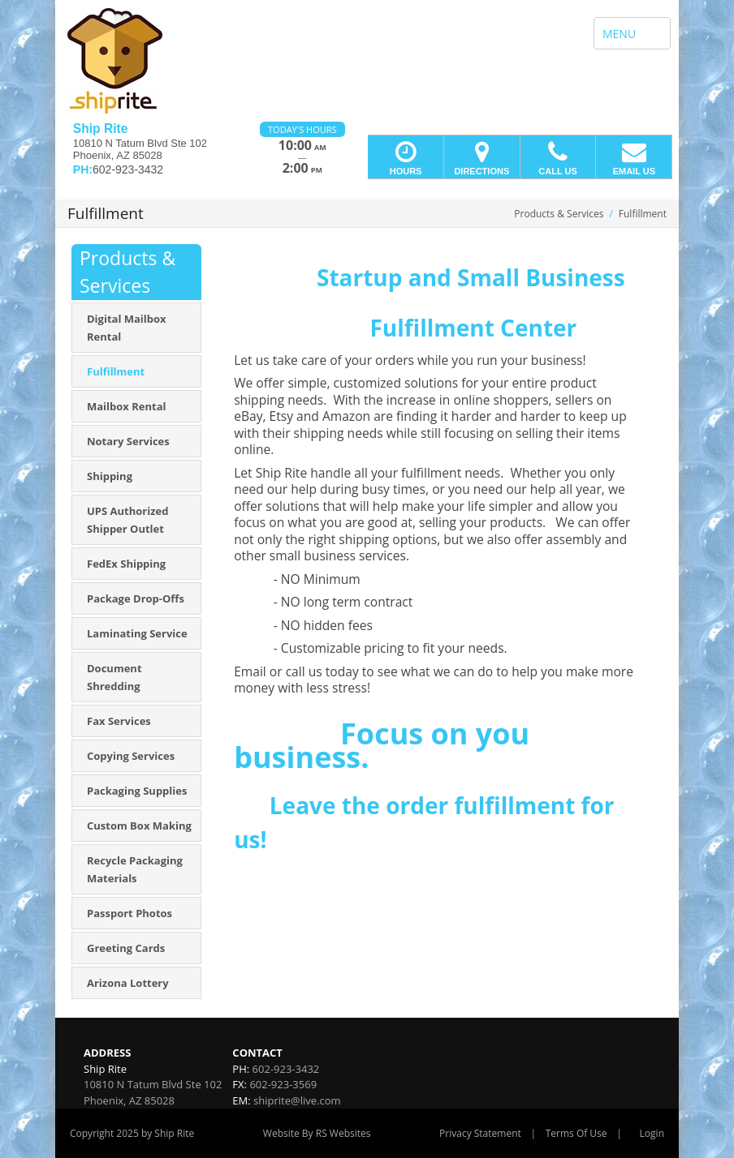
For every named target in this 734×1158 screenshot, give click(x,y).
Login (652, 1133)
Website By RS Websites (317, 1133)
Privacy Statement (480, 1133)
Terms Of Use (576, 1133)
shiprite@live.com (296, 1100)
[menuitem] (136, 327)
